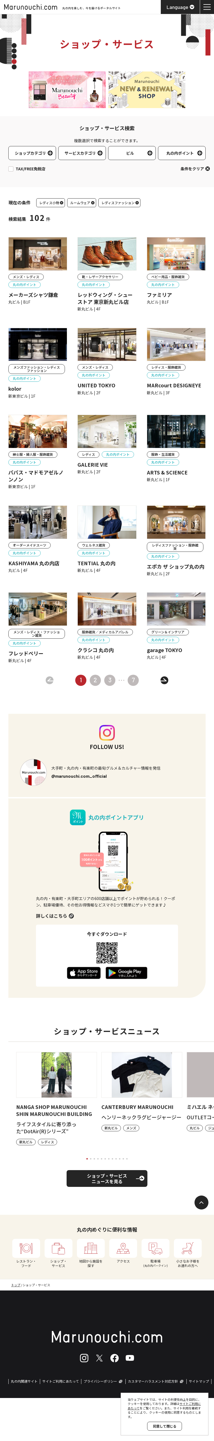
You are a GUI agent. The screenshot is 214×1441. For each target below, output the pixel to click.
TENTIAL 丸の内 (96, 563)
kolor (14, 388)
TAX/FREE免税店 (30, 168)
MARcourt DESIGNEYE (174, 385)
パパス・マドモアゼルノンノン (36, 476)
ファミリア (159, 294)
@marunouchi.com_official (79, 776)
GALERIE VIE (92, 464)
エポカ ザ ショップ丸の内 (175, 566)
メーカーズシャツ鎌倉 (33, 294)
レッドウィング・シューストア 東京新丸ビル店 (105, 298)
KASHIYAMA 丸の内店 (33, 563)
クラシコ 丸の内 (95, 649)
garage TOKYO (164, 649)
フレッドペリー (25, 653)
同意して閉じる (164, 1426)
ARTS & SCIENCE (167, 472)
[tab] (87, 1159)
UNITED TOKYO (96, 385)
